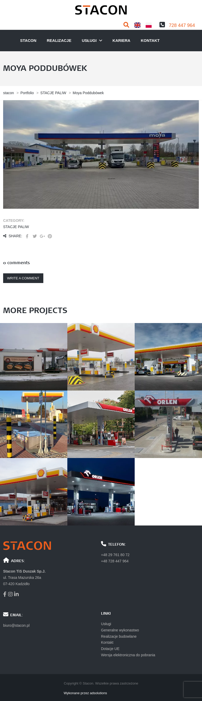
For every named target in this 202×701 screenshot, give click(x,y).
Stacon (28, 40)
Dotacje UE (110, 649)
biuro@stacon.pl (16, 625)
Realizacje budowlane (118, 636)
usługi (89, 40)
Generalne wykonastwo (120, 630)
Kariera (121, 40)
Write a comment (23, 278)
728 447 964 (182, 25)
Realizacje (59, 40)
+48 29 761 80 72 (115, 555)
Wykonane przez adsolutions (85, 693)
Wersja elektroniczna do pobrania (128, 655)
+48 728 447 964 (115, 561)
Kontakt (150, 40)
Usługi (106, 624)
